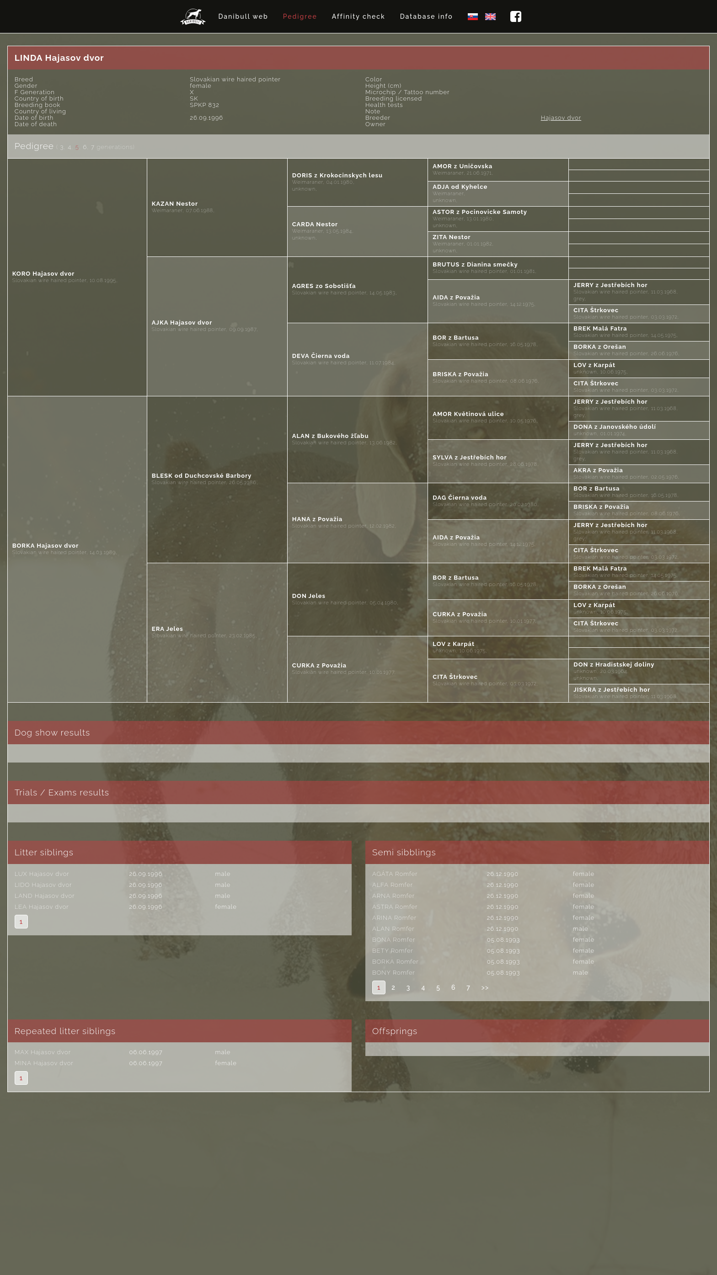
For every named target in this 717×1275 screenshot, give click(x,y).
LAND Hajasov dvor (45, 895)
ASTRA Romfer (394, 906)
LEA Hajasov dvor (42, 906)
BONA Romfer (393, 939)
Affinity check (358, 16)
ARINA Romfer (394, 917)
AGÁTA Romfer (395, 873)
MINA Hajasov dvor (44, 1063)
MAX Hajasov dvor (43, 1052)
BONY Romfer (393, 972)
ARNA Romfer (393, 895)
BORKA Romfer (395, 961)
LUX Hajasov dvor (42, 873)
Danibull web (243, 16)
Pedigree (300, 16)
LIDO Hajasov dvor (43, 884)
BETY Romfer (392, 950)
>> (485, 987)
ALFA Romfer (392, 884)
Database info (426, 16)
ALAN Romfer (393, 928)
